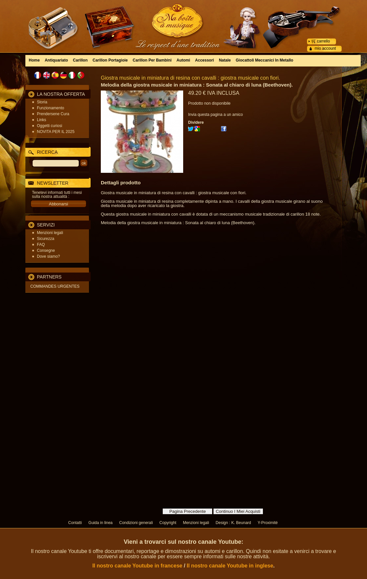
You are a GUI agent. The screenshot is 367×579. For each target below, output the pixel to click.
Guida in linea (100, 522)
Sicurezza (45, 238)
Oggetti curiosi (49, 125)
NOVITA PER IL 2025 (55, 131)
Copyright (167, 522)
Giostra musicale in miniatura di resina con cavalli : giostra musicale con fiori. (190, 78)
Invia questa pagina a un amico (215, 114)
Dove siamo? (48, 256)
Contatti (75, 522)
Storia (42, 102)
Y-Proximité (268, 522)
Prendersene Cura (53, 114)
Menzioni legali (50, 232)
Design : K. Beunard (233, 522)
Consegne (46, 250)
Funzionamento (50, 108)
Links (41, 120)
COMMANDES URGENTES (54, 286)
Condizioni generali (136, 522)
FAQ (41, 244)
